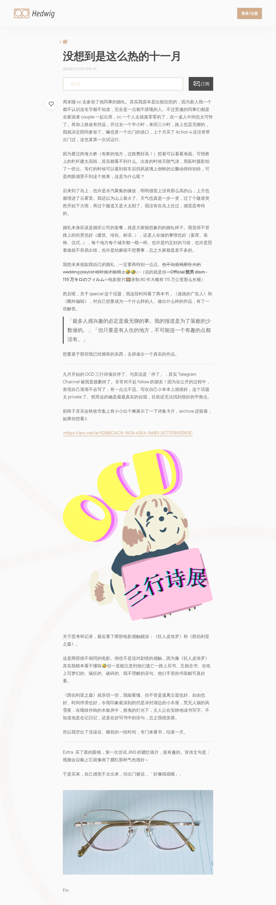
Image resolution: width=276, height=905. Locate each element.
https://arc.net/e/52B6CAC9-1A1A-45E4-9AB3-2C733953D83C (128, 433)
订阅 (200, 84)
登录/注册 (249, 13)
